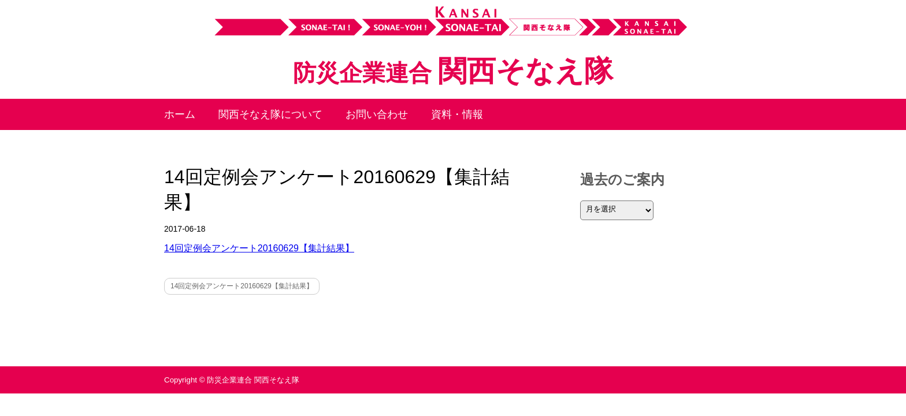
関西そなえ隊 (453, 71)
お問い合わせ (377, 114)
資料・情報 (457, 114)
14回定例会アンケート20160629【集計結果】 (259, 248)
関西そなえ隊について (270, 114)
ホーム (179, 114)
